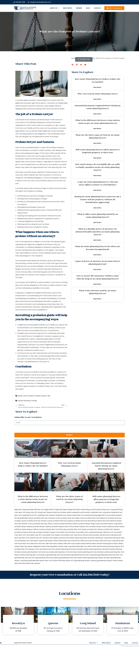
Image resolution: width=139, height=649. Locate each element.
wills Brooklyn (91, 543)
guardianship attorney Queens (47, 558)
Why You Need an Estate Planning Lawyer (98, 93)
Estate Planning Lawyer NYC (63, 560)
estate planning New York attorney (35, 552)
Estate (20, 396)
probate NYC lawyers (111, 529)
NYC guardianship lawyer (23, 518)
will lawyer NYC (24, 541)
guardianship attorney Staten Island (73, 558)
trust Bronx (77, 535)
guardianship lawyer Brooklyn (99, 558)
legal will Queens (61, 509)
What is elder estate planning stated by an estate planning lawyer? (97, 216)
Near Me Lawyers (33, 563)
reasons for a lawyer (32, 241)
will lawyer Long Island (103, 538)
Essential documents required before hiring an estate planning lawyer (97, 107)
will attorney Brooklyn (90, 535)
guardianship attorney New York (110, 555)
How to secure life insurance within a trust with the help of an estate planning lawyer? (97, 277)
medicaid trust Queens (46, 515)
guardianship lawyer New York (40, 560)
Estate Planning (24, 400)
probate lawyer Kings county (89, 524)
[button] (73, 64)
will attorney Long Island (109, 535)
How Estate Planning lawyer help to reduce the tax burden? (97, 80)
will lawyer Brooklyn (87, 538)
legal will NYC (50, 509)
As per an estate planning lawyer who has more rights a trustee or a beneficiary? (97, 183)
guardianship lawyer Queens (85, 560)
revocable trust (67, 535)
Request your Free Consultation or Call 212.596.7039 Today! (69, 574)
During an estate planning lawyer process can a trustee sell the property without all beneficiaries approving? (97, 199)
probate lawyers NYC (81, 526)
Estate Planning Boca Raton (107, 543)
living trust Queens (45, 512)
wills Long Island (70, 546)
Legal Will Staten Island (23, 642)
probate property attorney (25, 532)
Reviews (79, 8)
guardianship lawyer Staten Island (110, 560)
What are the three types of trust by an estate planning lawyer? (98, 136)
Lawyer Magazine (33, 546)
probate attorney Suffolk (105, 521)
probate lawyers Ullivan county (32, 529)
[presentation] (29, 429)
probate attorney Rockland (84, 521)
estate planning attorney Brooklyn (90, 552)
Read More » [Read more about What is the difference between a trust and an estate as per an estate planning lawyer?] (97, 128)
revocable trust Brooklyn (65, 532)
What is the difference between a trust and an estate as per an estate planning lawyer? (97, 122)
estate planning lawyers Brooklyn (96, 549)
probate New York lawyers (24, 549)
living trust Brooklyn (93, 509)
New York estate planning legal (89, 515)
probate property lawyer (46, 532)
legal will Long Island (22, 509)
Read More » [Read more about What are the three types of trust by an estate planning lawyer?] (97, 143)
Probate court (22, 333)
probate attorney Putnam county (39, 521)
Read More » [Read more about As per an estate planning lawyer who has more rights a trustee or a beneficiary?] (97, 190)
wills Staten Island (94, 546)
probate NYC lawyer (95, 529)
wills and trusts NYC (37, 543)
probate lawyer (33, 147)
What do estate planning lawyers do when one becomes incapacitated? (97, 248)
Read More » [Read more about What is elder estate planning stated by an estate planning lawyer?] (97, 222)
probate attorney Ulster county (46, 524)
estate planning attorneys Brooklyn (69, 549)
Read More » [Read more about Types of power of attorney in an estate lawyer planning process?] (97, 269)
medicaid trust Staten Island (66, 515)
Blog (88, 8)
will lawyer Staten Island (54, 541)
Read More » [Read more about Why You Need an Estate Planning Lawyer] (97, 99)
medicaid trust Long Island (100, 512)
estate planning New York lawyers (33, 555)
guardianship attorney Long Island (84, 555)
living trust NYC (32, 512)
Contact (97, 8)
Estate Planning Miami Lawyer (52, 546)
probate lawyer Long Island (111, 524)
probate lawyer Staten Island (100, 526)
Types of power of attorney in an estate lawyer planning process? (97, 263)
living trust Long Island (109, 509)
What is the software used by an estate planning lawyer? (97, 292)
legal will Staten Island (76, 509)
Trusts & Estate (28, 7)
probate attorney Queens (63, 521)
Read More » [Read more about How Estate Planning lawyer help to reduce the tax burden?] (97, 87)
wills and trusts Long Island (110, 541)
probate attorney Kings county (73, 518)
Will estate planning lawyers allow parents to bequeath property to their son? (98, 151)
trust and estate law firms (45, 549)
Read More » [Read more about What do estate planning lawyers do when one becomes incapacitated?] (97, 255)
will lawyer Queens (37, 541)
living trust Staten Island (62, 512)
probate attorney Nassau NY (96, 518)
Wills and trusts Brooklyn (89, 541)
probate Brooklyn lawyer (68, 524)
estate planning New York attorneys (63, 552)
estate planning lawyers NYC (113, 546)
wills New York (82, 546)
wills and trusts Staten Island (75, 543)
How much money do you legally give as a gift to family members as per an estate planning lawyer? (97, 167)
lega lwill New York (37, 509)
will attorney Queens (51, 538)
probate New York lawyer (77, 529)
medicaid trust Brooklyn (81, 512)
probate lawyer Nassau (23, 526)
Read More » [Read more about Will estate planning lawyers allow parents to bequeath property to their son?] (97, 158)
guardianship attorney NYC (24, 558)
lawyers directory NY (105, 532)
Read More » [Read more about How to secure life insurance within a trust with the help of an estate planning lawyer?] (97, 284)
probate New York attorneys (56, 529)
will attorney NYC (35, 538)
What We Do (67, 8)
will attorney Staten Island (69, 538)
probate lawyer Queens (42, 526)
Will (48, 396)
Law (25, 396)
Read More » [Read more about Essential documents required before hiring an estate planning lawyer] (97, 114)
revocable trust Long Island (86, 532)
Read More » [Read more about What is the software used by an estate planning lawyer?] (97, 299)
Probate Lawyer (40, 396)
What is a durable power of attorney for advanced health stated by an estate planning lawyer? (98, 231)
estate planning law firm (26, 9)
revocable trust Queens (51, 535)
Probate (30, 396)
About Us (54, 8)
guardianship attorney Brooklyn (59, 555)
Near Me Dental (20, 563)
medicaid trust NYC (29, 515)
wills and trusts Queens (54, 543)
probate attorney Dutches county (47, 518)
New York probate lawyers (112, 515)
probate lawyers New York (62, 526)
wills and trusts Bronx (72, 541)
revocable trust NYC (34, 535)
